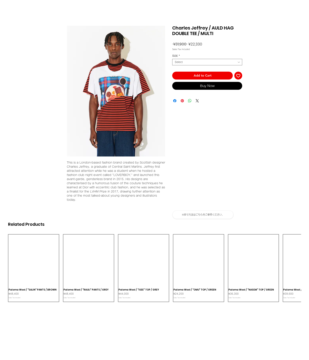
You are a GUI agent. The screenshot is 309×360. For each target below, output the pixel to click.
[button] (203, 215)
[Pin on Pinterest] (182, 100)
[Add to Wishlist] (238, 76)
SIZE (176, 56)
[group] (154, 268)
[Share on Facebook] (174, 100)
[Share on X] (197, 100)
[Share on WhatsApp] (189, 100)
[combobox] (207, 62)
